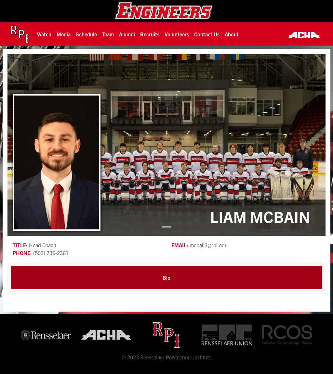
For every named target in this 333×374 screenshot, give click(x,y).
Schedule (86, 34)
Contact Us (207, 34)
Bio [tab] (166, 277)
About (232, 34)
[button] (44, 34)
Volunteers (177, 34)
